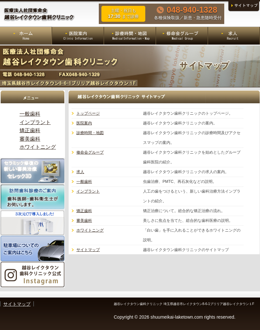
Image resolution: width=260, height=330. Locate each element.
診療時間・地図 (90, 133)
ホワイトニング (90, 230)
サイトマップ (88, 249)
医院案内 (84, 123)
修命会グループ (90, 152)
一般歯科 (84, 181)
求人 (80, 172)
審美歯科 (84, 220)
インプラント (88, 191)
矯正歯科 (84, 211)
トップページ (88, 113)
